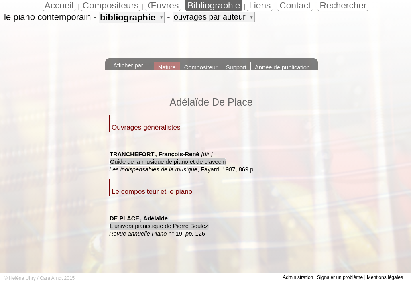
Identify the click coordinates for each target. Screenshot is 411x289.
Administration (298, 277)
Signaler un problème (340, 277)
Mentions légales (385, 277)
